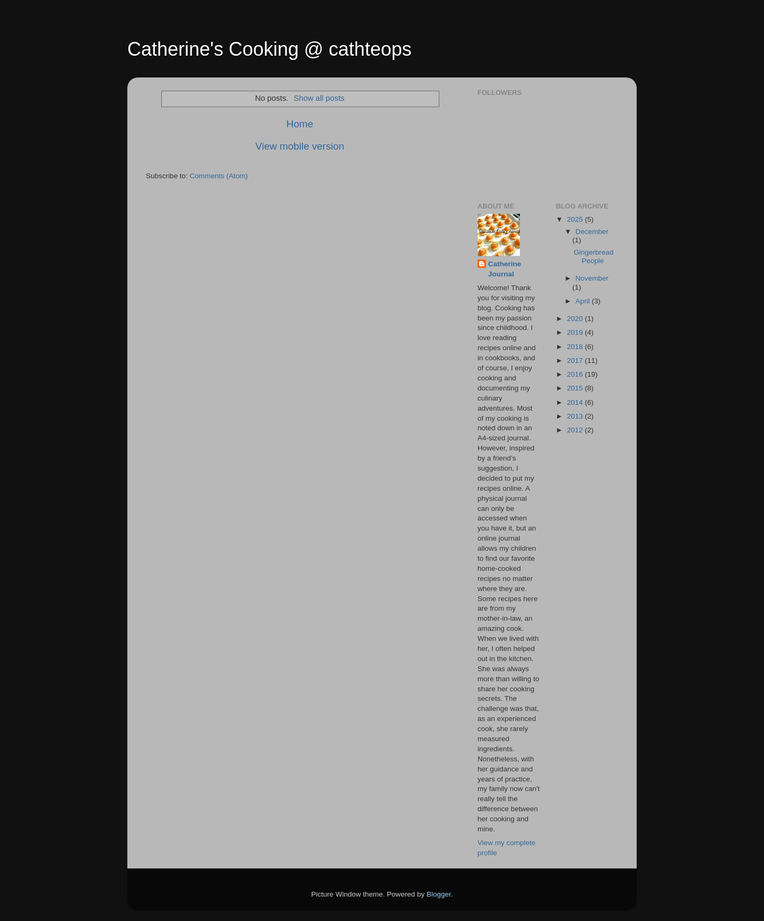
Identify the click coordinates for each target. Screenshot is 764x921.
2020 (576, 319)
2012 (576, 430)
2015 (576, 388)
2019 (576, 332)
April (584, 301)
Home (299, 123)
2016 (576, 374)
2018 (576, 347)
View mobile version (299, 146)
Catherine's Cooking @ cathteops (269, 49)
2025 (576, 219)
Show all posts (319, 98)
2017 (576, 360)
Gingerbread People (593, 256)
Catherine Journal (504, 269)
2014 (576, 402)
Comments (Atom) (219, 176)
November (592, 278)
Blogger (439, 894)
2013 (576, 416)
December (592, 232)
